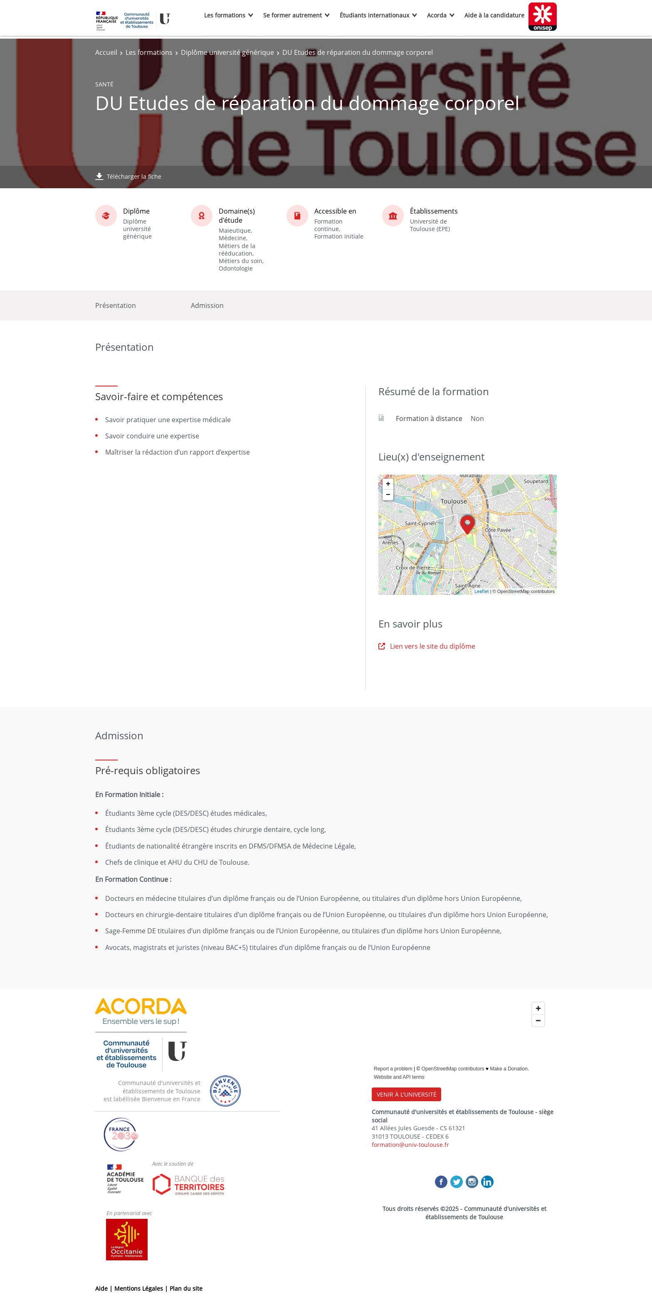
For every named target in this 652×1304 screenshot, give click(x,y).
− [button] (388, 495)
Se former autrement (292, 15)
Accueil (106, 52)
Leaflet (481, 591)
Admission (207, 305)
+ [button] (388, 484)
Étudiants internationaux (374, 15)
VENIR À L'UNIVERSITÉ (407, 1094)
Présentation (115, 305)
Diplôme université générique (227, 52)
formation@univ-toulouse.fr (410, 1145)
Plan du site (186, 1288)
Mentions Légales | (142, 1288)
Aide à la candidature (494, 15)
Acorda (437, 15)
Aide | (104, 1288)
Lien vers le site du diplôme (426, 646)
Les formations (224, 15)
